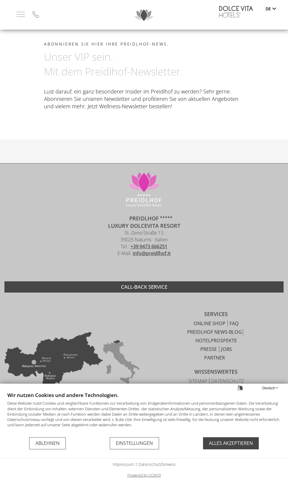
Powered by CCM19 (144, 475)
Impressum (123, 464)
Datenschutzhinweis (157, 464)
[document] (144, 414)
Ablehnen (47, 443)
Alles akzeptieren (231, 443)
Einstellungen (134, 443)
